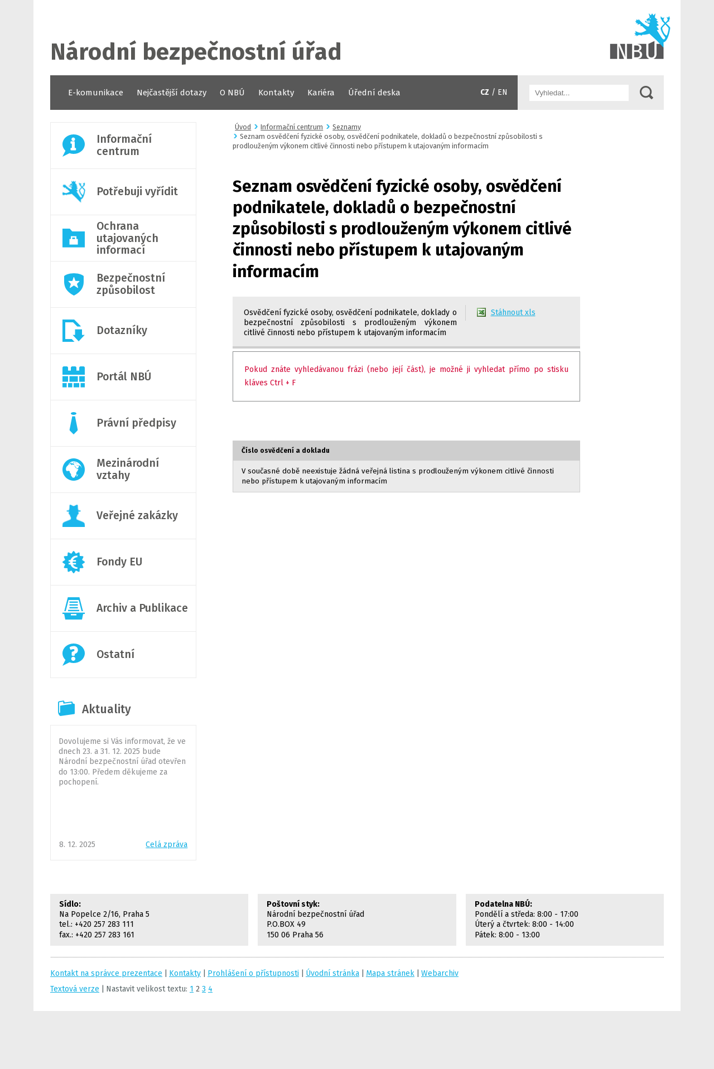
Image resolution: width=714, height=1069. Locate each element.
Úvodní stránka (357, 37)
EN (503, 92)
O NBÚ (232, 93)
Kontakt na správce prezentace (106, 973)
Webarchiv (440, 973)
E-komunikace (95, 93)
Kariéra (321, 93)
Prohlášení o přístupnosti (253, 973)
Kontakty (276, 93)
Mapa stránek (390, 973)
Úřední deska (374, 93)
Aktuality (106, 709)
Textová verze (74, 989)
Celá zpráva (166, 844)
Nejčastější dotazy (171, 93)
